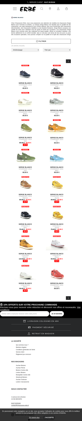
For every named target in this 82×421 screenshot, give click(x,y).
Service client (20, 352)
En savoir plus (34, 417)
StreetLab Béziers (21, 377)
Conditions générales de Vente (25, 349)
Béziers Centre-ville (22, 370)
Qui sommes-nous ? (22, 345)
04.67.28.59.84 (49, 2)
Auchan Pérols (20, 368)
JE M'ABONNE (56, 314)
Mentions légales (21, 347)
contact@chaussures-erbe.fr (20, 405)
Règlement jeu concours (23, 354)
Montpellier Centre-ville (23, 375)
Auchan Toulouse (21, 379)
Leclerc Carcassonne (22, 382)
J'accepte (49, 417)
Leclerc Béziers (21, 372)
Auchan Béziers (21, 365)
